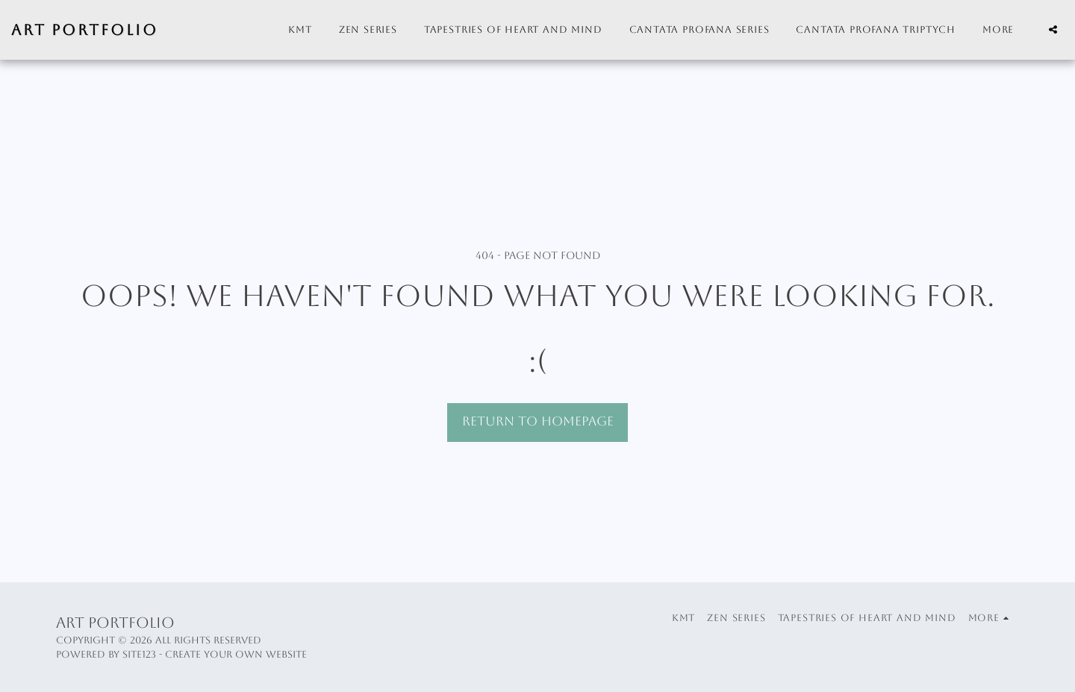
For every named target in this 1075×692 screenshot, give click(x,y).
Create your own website (236, 654)
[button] (1053, 29)
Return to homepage (538, 421)
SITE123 (139, 654)
